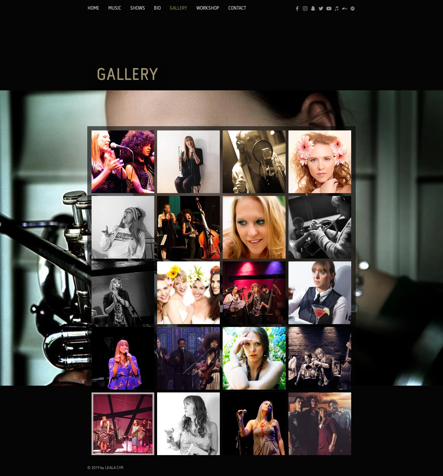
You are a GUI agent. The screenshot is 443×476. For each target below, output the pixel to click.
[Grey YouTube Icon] (329, 8)
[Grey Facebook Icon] (297, 8)
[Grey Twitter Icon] (321, 8)
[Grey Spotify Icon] (352, 8)
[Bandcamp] (345, 8)
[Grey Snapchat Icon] (313, 8)
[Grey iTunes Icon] (337, 8)
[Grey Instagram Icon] (305, 8)
